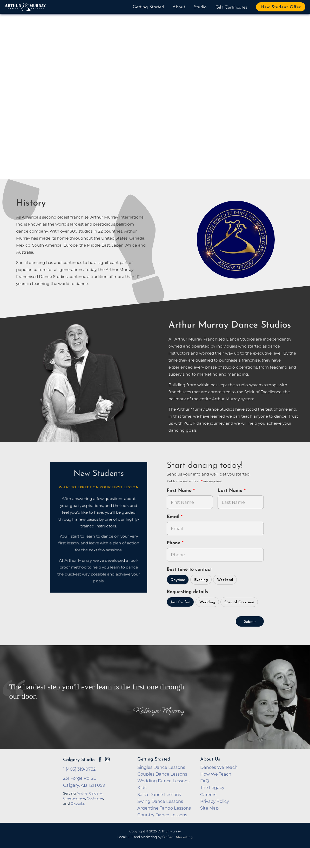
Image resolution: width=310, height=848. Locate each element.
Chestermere (74, 798)
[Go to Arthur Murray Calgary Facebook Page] (100, 759)
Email (174, 516)
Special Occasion (239, 602)
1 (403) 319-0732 (79, 769)
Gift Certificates (231, 7)
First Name (180, 490)
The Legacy (212, 787)
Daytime (178, 580)
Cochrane (95, 798)
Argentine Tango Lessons (164, 808)
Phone (174, 543)
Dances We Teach (219, 767)
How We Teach (215, 774)
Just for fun (180, 602)
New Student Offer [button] (281, 7)
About (178, 7)
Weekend (225, 580)
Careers (208, 794)
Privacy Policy (214, 801)
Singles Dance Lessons (161, 767)
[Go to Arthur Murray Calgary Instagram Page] (107, 759)
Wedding (207, 602)
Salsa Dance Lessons (159, 794)
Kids (141, 787)
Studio (200, 7)
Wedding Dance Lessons (163, 780)
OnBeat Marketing (177, 837)
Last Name (231, 490)
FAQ (204, 780)
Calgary (95, 793)
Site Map (209, 808)
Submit (250, 622)
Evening (201, 580)
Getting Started (148, 7)
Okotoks (78, 803)
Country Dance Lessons (162, 814)
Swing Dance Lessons (160, 801)
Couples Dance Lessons (162, 774)
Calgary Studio (79, 760)
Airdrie (82, 793)
